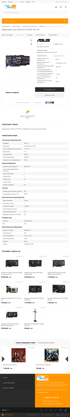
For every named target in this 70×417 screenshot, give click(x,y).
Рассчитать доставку (22, 102)
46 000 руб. (35, 278)
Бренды (28, 1)
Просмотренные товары (46, 343)
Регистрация (63, 1)
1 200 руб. (51, 368)
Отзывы (10, 1)
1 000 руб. (7, 368)
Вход (57, 1)
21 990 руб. (58, 278)
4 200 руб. (11, 304)
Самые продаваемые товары (26, 343)
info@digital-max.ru (53, 401)
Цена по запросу (12, 92)
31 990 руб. (35, 304)
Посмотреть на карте (42, 392)
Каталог (16, 1)
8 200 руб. (58, 304)
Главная (4, 1)
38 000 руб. (11, 329)
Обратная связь (7, 414)
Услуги (22, 1)
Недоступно (37, 102)
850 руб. (35, 329)
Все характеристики (59, 55)
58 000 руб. (11, 278)
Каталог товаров (35, 21)
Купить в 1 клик (49, 95)
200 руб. (29, 368)
